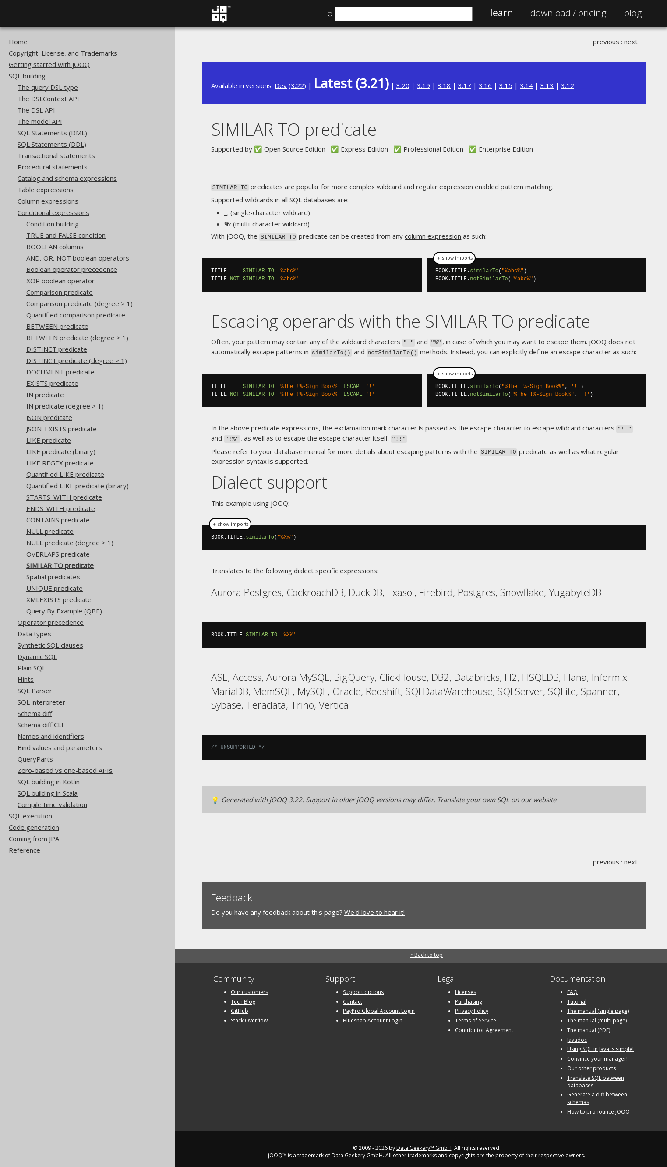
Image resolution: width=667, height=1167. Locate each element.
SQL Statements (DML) (52, 132)
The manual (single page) (598, 1005)
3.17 (464, 85)
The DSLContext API (48, 98)
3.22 (297, 85)
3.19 (423, 85)
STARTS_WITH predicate (64, 497)
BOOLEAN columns (55, 246)
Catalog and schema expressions (67, 178)
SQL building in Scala (48, 793)
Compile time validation (52, 804)
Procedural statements (53, 166)
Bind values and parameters (60, 747)
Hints (26, 679)
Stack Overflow (249, 1015)
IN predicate (45, 394)
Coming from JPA (34, 838)
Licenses (465, 986)
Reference (24, 850)
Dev (281, 85)
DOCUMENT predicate (60, 371)
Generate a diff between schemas (597, 1092)
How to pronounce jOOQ (598, 1106)
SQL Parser (35, 690)
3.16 (485, 85)
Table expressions (46, 189)
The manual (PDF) (588, 1024)
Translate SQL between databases (595, 1075)
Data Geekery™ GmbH (424, 1142)
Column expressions (48, 201)
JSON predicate (49, 417)
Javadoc (577, 1033)
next (631, 41)
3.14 (526, 85)
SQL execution (30, 815)
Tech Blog (243, 995)
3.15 (505, 85)
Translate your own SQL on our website (496, 794)
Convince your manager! (597, 1053)
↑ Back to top (426, 948)
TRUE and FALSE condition (66, 235)
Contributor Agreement (484, 1024)
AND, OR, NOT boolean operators (77, 258)
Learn (501, 13)
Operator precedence (51, 622)
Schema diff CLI (41, 724)
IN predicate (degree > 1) (65, 406)
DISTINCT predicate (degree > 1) (76, 360)
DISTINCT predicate (56, 349)
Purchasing (468, 995)
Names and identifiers (51, 736)
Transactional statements (56, 155)
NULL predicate (50, 531)
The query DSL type (48, 87)
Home (18, 41)
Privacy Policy (471, 1005)
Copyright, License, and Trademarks (63, 53)
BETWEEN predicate (57, 326)
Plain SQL (32, 667)
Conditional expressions (53, 212)
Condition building (52, 223)
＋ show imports (454, 256)
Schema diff (35, 713)
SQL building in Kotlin (49, 781)
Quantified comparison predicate (75, 314)
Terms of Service (475, 1015)
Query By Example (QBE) (64, 610)
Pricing (568, 13)
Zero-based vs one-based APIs (65, 770)
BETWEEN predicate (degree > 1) (77, 337)
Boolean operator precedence (71, 269)
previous (606, 41)
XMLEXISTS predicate (59, 599)
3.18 (444, 85)
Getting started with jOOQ (49, 64)
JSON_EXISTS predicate (61, 428)
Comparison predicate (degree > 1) (79, 303)
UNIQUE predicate (54, 588)
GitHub (239, 1005)
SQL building (27, 75)
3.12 (567, 85)
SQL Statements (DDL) (52, 144)
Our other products (591, 1062)
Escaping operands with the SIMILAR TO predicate (400, 319)
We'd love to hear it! (374, 906)
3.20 (402, 85)
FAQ (572, 986)
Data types (34, 633)
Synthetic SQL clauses (50, 645)
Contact (352, 995)
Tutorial (576, 995)
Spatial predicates (53, 576)
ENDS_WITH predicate (60, 508)
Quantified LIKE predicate (65, 474)
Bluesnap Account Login (372, 1015)
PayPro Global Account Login (379, 1005)
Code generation (34, 827)
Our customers (249, 986)
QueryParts (35, 758)
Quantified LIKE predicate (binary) (77, 485)
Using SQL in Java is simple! (600, 1043)
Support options (363, 986)
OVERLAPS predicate (58, 554)
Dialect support (269, 476)
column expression (433, 235)
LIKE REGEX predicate (60, 462)
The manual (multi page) (597, 1015)
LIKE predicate (48, 440)
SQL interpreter (41, 702)
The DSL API (36, 110)
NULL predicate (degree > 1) (69, 542)
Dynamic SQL (37, 656)
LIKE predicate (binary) (60, 451)
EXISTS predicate (52, 383)
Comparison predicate (59, 292)
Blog (633, 13)
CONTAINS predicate (58, 519)
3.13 (547, 85)
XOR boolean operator (60, 280)
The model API (40, 121)
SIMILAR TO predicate (60, 565)
